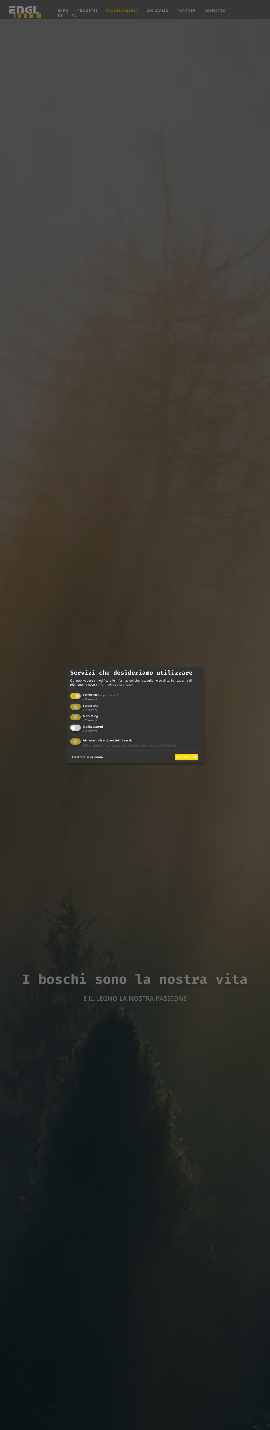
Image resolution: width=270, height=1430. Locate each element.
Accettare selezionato (87, 757)
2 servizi (90, 710)
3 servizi (90, 699)
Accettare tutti (186, 757)
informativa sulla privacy (115, 684)
